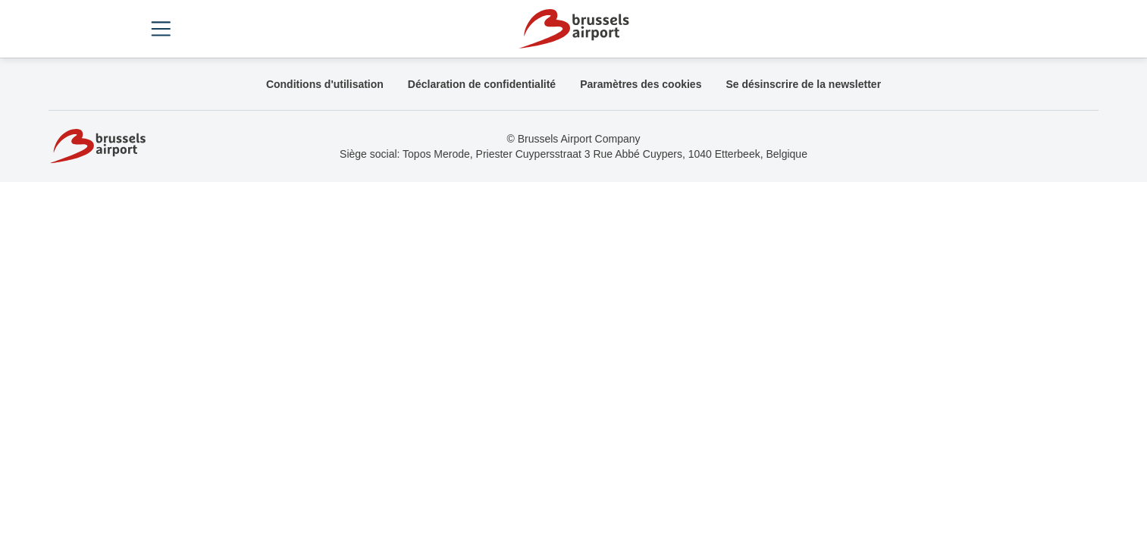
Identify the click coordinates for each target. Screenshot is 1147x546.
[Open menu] (161, 29)
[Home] (573, 29)
